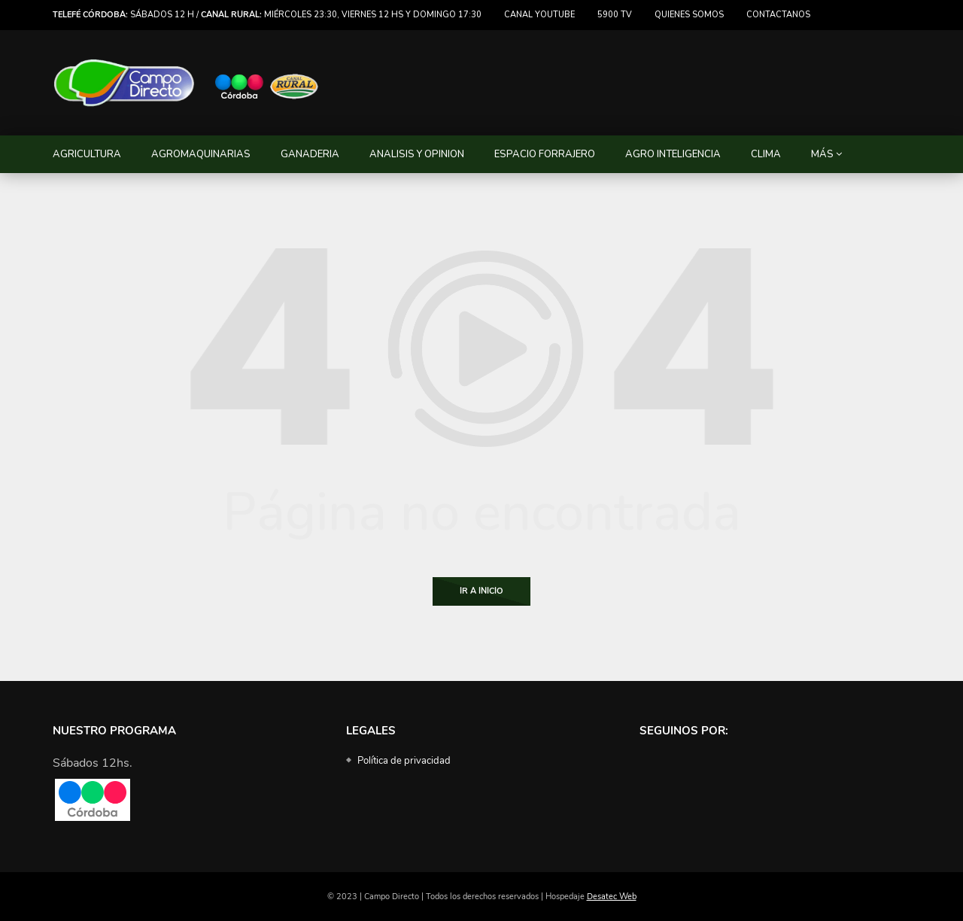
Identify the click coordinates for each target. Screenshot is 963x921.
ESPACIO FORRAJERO (544, 154)
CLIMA (766, 154)
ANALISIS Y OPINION (416, 154)
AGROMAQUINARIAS (201, 154)
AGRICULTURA (87, 154)
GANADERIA (310, 154)
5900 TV (614, 14)
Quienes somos (689, 14)
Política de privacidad (404, 761)
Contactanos (778, 14)
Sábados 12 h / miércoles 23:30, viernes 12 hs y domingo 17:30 (267, 14)
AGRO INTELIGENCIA (673, 154)
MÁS (822, 154)
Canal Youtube (539, 14)
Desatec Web (611, 896)
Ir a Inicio (481, 591)
